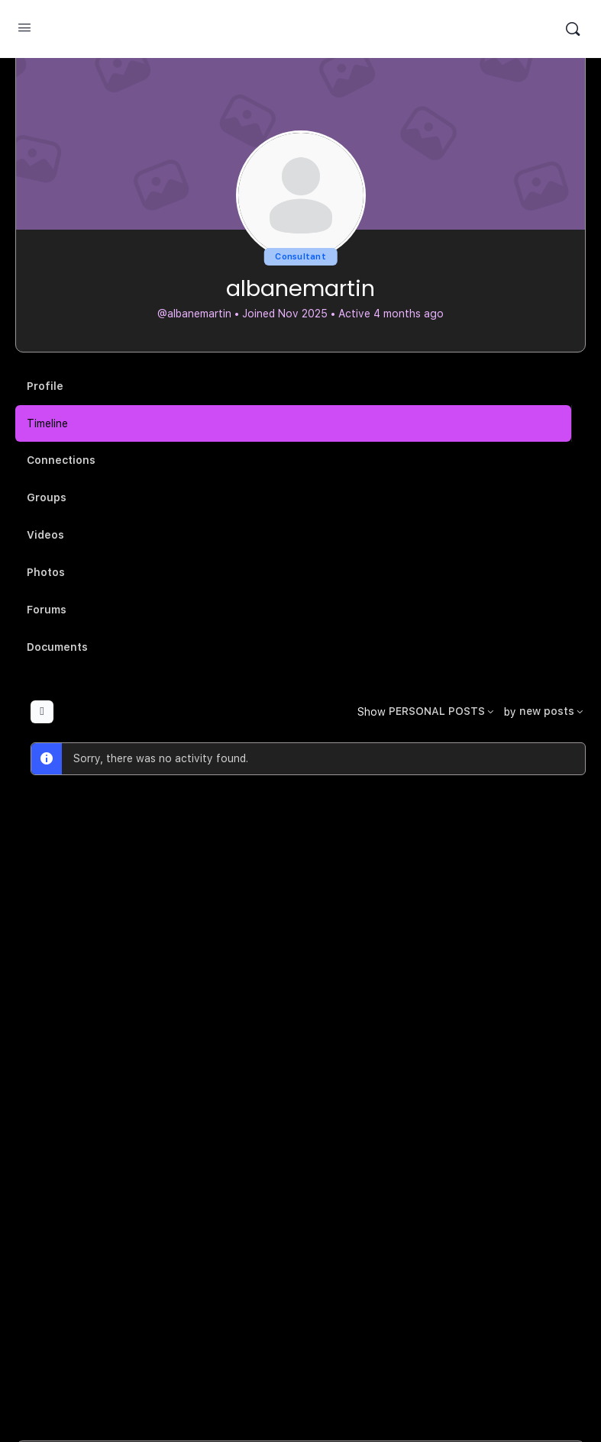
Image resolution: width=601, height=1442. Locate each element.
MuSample (298, 29)
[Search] (573, 29)
